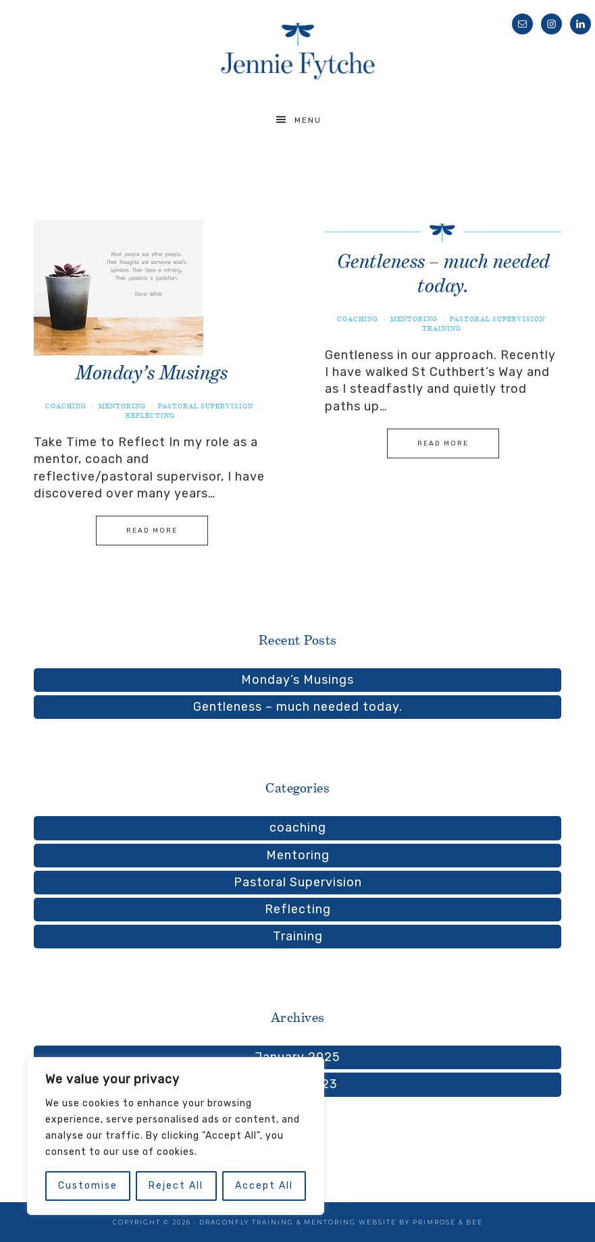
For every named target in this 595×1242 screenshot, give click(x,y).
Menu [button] (307, 120)
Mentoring (122, 406)
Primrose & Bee (448, 1222)
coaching (65, 406)
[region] (175, 1136)
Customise (88, 1185)
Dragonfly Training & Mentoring (279, 1222)
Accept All (264, 1185)
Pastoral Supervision (205, 406)
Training (441, 328)
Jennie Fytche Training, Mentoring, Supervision (297, 50)
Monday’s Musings (152, 372)
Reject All (176, 1185)
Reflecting (150, 415)
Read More (152, 530)
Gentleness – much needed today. (298, 706)
